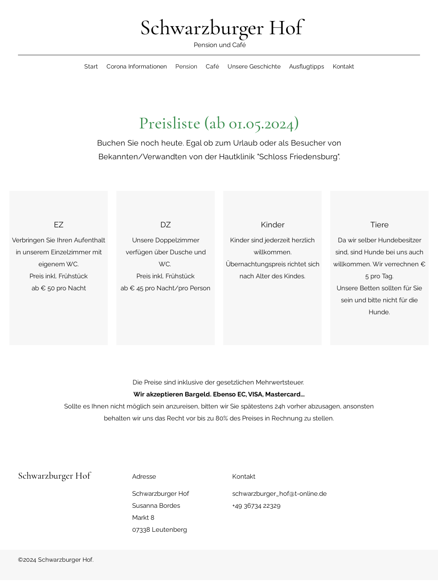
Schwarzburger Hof (221, 27)
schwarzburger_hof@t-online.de (279, 494)
